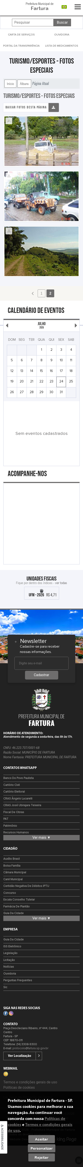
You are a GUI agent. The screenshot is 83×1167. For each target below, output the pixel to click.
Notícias (8, 966)
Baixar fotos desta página (26, 107)
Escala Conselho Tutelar (19, 899)
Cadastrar (41, 675)
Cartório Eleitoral (14, 791)
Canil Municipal (13, 879)
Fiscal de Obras (13, 812)
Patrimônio (10, 825)
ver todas (61, 582)
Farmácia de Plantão (16, 906)
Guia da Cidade (13, 913)
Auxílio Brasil (11, 858)
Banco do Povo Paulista (18, 778)
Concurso (9, 893)
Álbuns (24, 83)
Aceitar (41, 1139)
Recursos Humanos (16, 832)
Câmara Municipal (14, 872)
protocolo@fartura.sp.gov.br (30, 1048)
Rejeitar (41, 1157)
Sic (5, 987)
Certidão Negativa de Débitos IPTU (26, 886)
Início (10, 83)
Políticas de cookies (19, 1087)
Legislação (10, 953)
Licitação (9, 960)
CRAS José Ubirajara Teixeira (22, 805)
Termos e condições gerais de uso (30, 1082)
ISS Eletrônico (12, 946)
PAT (5, 819)
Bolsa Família (11, 865)
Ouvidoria (9, 973)
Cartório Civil (11, 785)
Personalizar (42, 1148)
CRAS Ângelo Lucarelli (17, 798)
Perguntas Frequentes (17, 980)
